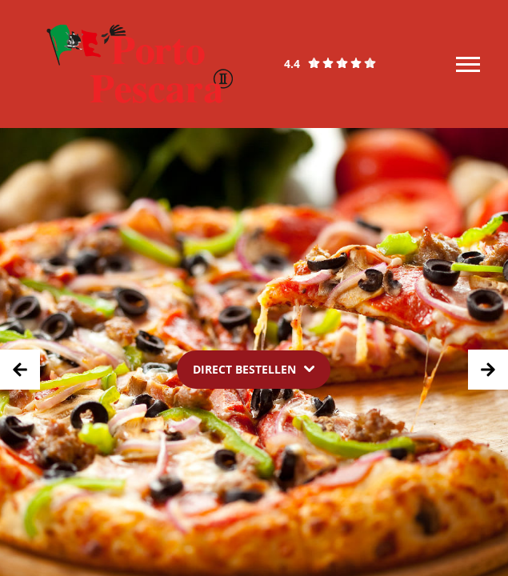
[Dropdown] (253, 369)
